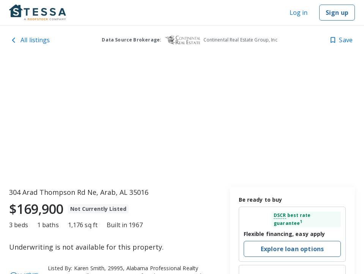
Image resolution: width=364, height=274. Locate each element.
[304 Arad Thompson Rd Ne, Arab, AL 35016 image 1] (182, 120)
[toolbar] (182, 120)
